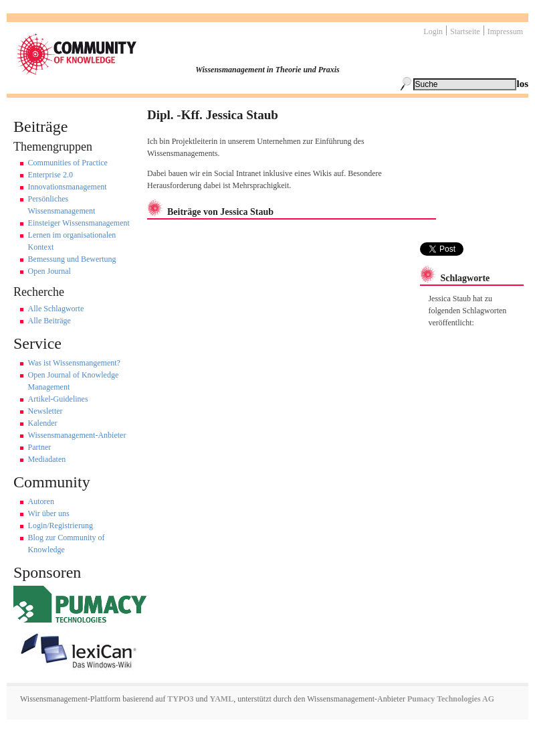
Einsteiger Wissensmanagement (79, 223)
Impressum (505, 31)
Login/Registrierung (60, 525)
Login (433, 31)
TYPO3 (179, 699)
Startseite (465, 31)
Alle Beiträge (49, 320)
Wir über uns (49, 513)
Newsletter (45, 411)
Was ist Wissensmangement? (74, 363)
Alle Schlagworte (56, 308)
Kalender (43, 423)
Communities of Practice (68, 162)
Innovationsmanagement (67, 186)
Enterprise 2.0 (50, 174)
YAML (222, 699)
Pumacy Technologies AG (450, 699)
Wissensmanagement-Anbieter (77, 435)
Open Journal (49, 271)
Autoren (41, 501)
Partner (39, 447)
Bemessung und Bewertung (72, 259)
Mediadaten (47, 459)
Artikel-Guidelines (58, 399)
